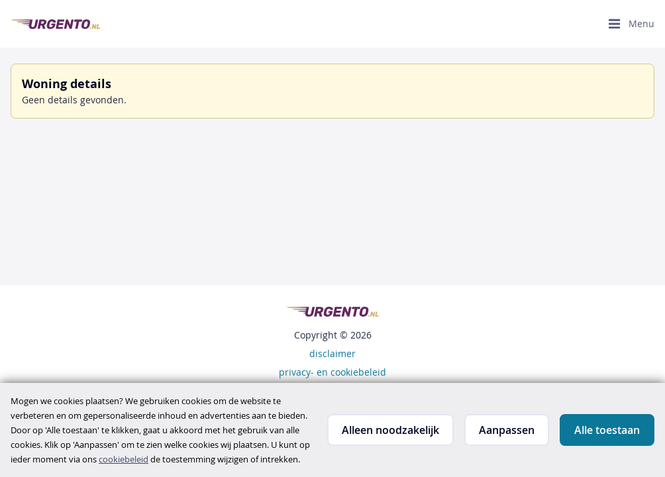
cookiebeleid (123, 459)
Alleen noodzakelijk (390, 430)
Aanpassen (507, 430)
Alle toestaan (607, 430)
